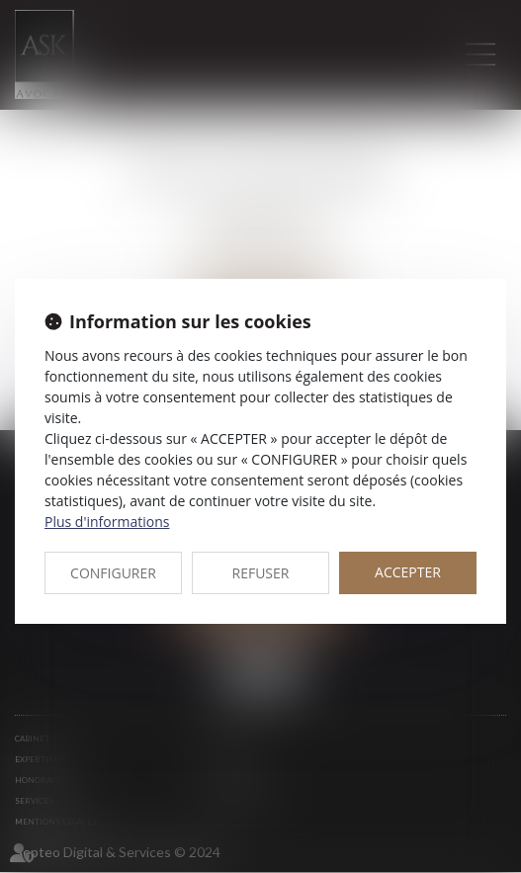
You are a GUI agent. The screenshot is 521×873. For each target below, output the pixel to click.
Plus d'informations (106, 521)
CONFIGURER (113, 573)
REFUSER (261, 573)
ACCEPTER (408, 572)
